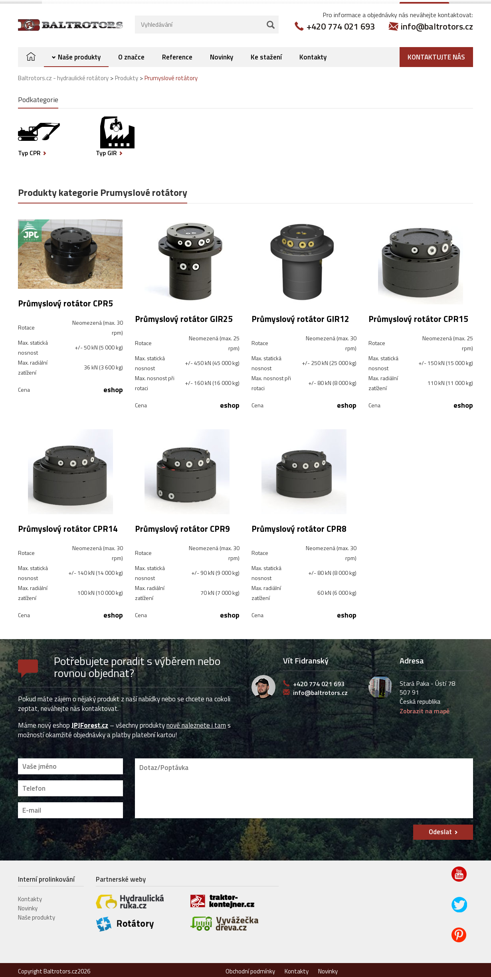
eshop (113, 386)
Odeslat (440, 828)
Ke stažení (266, 53)
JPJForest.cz (89, 721)
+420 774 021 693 (341, 22)
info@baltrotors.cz (437, 22)
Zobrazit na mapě (424, 707)
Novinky (221, 53)
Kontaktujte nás (436, 53)
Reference (177, 53)
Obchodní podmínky (250, 967)
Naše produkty (79, 53)
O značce (131, 53)
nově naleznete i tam (196, 721)
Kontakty (313, 53)
